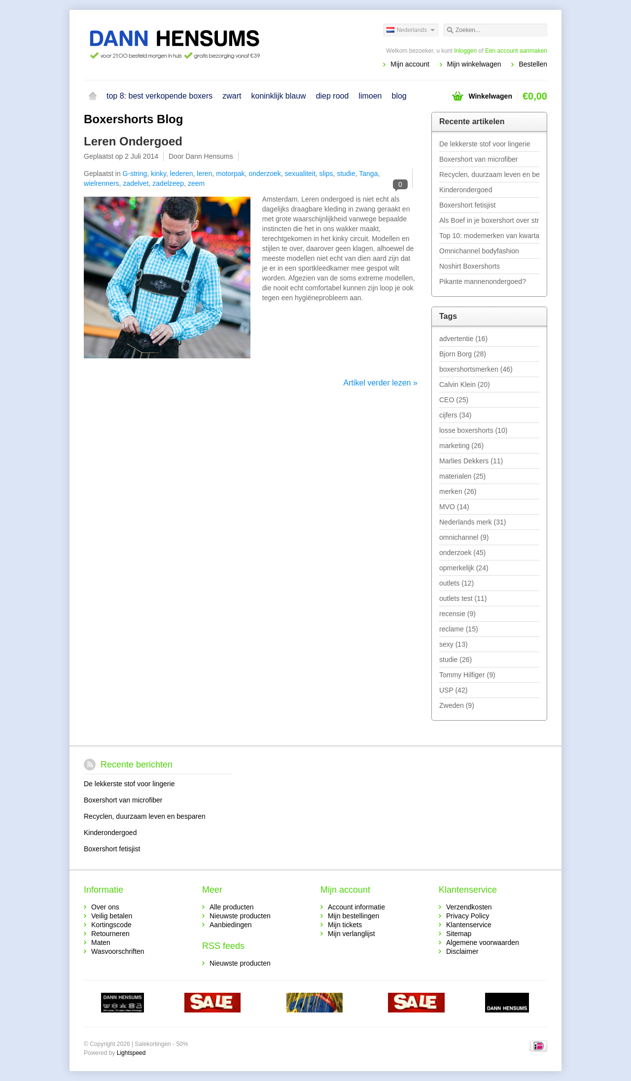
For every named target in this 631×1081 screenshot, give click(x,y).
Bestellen (533, 64)
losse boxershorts (473, 430)
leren (204, 173)
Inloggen (465, 50)
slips (326, 173)
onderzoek (264, 173)
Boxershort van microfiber (478, 159)
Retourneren (110, 934)
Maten (100, 942)
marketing (461, 446)
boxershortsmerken (476, 369)
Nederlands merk (472, 522)
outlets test (463, 598)
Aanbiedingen (231, 925)
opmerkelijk (464, 568)
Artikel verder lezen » (381, 383)
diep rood (332, 96)
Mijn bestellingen (353, 916)
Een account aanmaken (516, 50)
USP (453, 690)
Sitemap (458, 934)
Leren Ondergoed (133, 141)
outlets (456, 583)
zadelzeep (168, 183)
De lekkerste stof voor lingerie (484, 144)
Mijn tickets (345, 925)
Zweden (456, 705)
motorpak (230, 173)
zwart (231, 96)
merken (457, 491)
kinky (158, 173)
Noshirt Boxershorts (469, 266)
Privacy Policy (467, 916)
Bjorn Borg (462, 354)
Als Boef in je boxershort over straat (489, 220)
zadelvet (135, 183)
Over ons (105, 907)
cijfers (455, 415)
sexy (453, 644)
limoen (370, 96)
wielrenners (101, 183)
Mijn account (409, 64)
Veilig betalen (111, 916)
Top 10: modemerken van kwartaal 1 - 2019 (489, 236)
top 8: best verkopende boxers (159, 96)
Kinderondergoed (465, 190)
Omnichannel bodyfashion (479, 251)
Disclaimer (462, 951)
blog (399, 96)
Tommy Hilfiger (467, 675)
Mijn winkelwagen (474, 64)
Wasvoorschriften (117, 951)
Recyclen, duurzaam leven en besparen (489, 174)
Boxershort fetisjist (467, 205)
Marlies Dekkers (471, 461)
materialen (462, 476)
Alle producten (232, 907)
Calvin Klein (464, 384)
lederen (181, 173)
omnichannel (464, 537)
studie (346, 173)
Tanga (368, 173)
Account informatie (356, 907)
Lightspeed (131, 1052)
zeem (196, 183)
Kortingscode (111, 925)
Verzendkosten (469, 907)
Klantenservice (468, 925)
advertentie (463, 339)
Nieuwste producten (240, 916)
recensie (457, 614)
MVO (454, 507)
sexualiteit (300, 173)
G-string (135, 173)
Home (93, 96)
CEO (453, 400)
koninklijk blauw (278, 96)
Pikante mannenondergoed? (482, 281)
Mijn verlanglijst (351, 934)
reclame (458, 629)
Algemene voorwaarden (482, 942)
